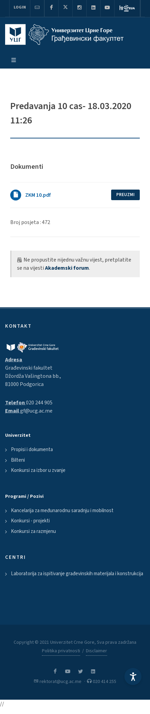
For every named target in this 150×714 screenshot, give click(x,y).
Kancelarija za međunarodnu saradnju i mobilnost (62, 510)
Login (20, 7)
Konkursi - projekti (30, 520)
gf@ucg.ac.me (36, 411)
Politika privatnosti (61, 651)
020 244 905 (39, 402)
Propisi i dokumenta (32, 449)
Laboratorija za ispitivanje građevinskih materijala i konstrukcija (77, 573)
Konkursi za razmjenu (33, 531)
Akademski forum (67, 268)
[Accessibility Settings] (132, 676)
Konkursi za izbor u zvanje (38, 470)
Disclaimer (96, 651)
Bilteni (18, 460)
